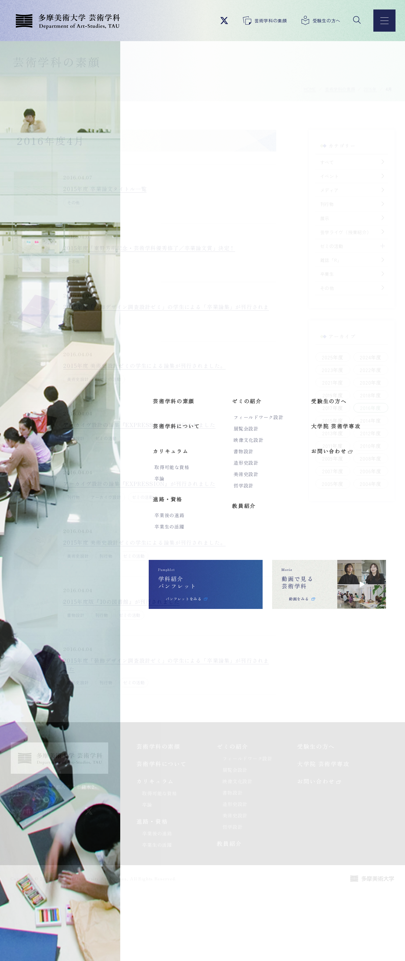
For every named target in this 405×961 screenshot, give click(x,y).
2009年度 (324, 459)
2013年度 (324, 434)
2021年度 (324, 384)
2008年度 (362, 459)
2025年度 (324, 358)
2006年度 (362, 472)
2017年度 (324, 409)
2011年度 (324, 447)
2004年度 (362, 485)
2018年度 (362, 396)
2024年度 (362, 358)
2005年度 (324, 485)
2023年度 (324, 371)
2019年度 (324, 396)
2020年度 (362, 384)
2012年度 (362, 434)
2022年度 (362, 371)
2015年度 (324, 421)
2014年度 (362, 421)
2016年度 (362, 409)
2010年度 (362, 447)
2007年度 (324, 472)
